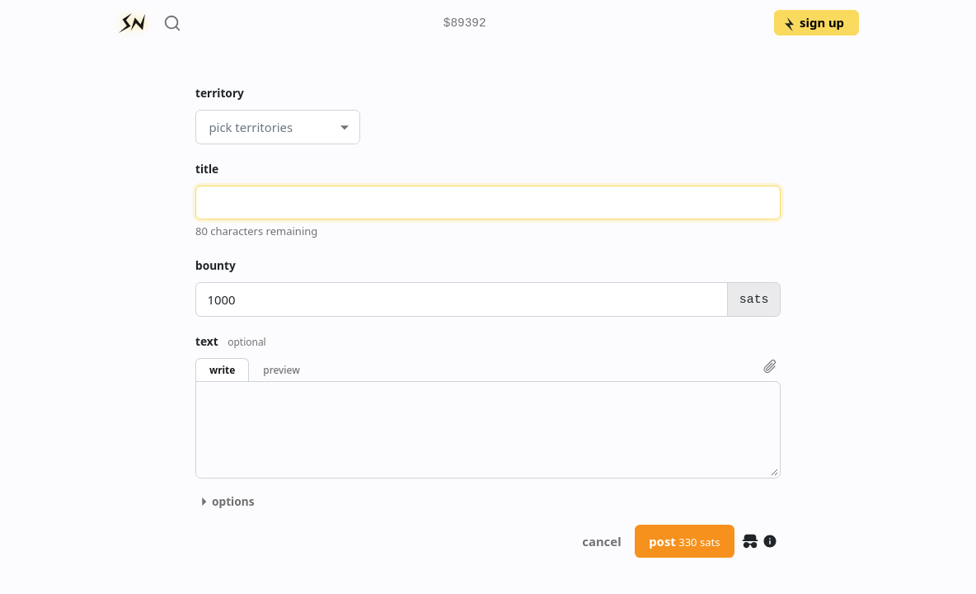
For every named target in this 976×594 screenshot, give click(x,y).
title (206, 169)
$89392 (464, 23)
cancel (601, 541)
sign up (813, 22)
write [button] (222, 369)
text (230, 341)
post (684, 541)
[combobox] (208, 127)
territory (219, 93)
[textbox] (488, 430)
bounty (215, 265)
